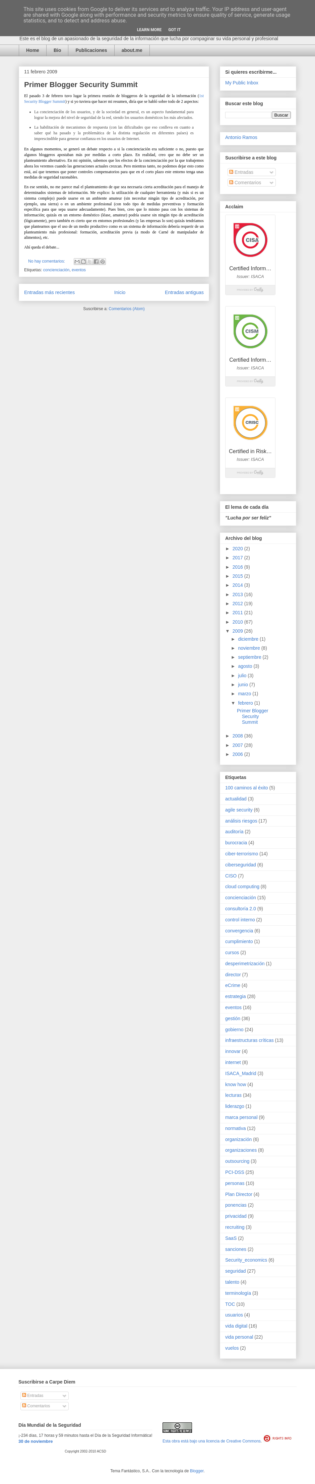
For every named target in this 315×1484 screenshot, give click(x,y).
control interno (240, 919)
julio (243, 675)
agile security (239, 809)
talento (232, 1282)
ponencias (236, 1205)
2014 (238, 585)
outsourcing (237, 1161)
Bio (57, 50)
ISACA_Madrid (240, 1073)
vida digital (236, 1326)
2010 (238, 622)
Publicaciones (91, 50)
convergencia (239, 930)
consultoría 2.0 (240, 908)
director (233, 974)
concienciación (56, 270)
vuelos (232, 1348)
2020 (238, 548)
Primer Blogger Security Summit (81, 84)
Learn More (149, 29)
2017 (238, 557)
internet (233, 1062)
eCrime (232, 985)
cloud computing (242, 886)
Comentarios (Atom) (126, 308)
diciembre (249, 639)
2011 (238, 612)
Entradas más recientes (49, 292)
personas (235, 1183)
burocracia (236, 842)
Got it (174, 29)
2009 (238, 631)
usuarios (234, 1315)
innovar (233, 1051)
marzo (245, 693)
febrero (246, 703)
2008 (238, 735)
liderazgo (234, 1106)
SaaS (231, 1238)
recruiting (235, 1227)
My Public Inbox (241, 82)
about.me (132, 50)
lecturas (233, 1095)
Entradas (241, 172)
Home (32, 50)
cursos (232, 952)
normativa (235, 1128)
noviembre (249, 648)
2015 (238, 576)
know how (235, 1084)
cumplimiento (239, 941)
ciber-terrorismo (241, 853)
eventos (79, 270)
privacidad (236, 1216)
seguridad (235, 1271)
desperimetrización (245, 963)
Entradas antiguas (184, 292)
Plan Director (238, 1194)
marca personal (241, 1117)
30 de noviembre (35, 1441)
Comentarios (245, 182)
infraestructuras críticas (249, 1040)
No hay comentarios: (47, 261)
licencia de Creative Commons (233, 1441)
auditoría (234, 831)
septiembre (250, 657)
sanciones (235, 1249)
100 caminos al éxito (246, 787)
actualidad (236, 798)
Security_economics (246, 1260)
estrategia (235, 996)
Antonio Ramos (241, 137)
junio (243, 684)
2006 (238, 754)
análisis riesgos (241, 821)
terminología (238, 1293)
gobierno (234, 1029)
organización (238, 1139)
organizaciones (241, 1150)
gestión (232, 1018)
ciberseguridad (240, 864)
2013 (238, 594)
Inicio (120, 292)
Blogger (197, 1471)
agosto (245, 666)
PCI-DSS (234, 1172)
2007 (238, 745)
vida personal (239, 1337)
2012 (238, 603)
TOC (230, 1304)
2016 (238, 567)
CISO (231, 875)
